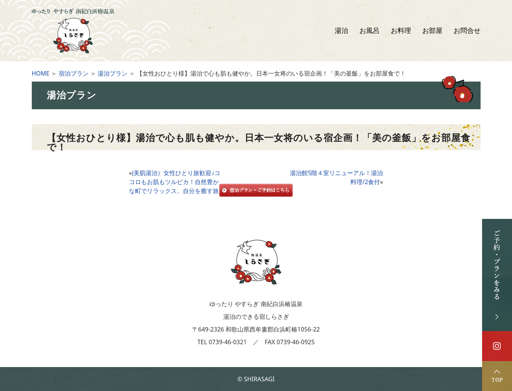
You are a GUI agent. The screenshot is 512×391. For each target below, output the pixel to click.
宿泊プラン (74, 73)
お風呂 (369, 30)
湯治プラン (113, 73)
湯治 (341, 30)
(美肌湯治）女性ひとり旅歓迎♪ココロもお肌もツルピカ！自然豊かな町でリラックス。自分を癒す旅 (175, 182)
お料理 (401, 30)
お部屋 (432, 30)
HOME (41, 73)
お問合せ (467, 30)
